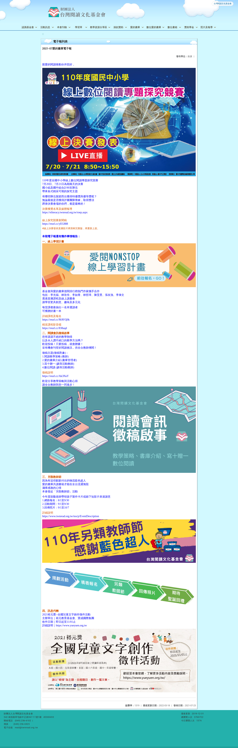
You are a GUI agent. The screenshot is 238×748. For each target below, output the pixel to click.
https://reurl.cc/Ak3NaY (55, 376)
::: (43, 33)
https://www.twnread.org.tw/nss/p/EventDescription (70, 516)
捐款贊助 (118, 27)
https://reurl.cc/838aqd (54, 328)
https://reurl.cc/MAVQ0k (56, 319)
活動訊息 (45, 27)
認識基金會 (28, 27)
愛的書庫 (135, 27)
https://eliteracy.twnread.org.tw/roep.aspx (64, 212)
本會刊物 (62, 27)
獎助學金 (189, 27)
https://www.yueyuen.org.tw (71, 625)
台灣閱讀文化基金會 (222, 3)
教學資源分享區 (98, 27)
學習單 (78, 27)
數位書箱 (172, 27)
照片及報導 (207, 27)
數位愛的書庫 (153, 27)
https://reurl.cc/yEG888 (55, 223)
